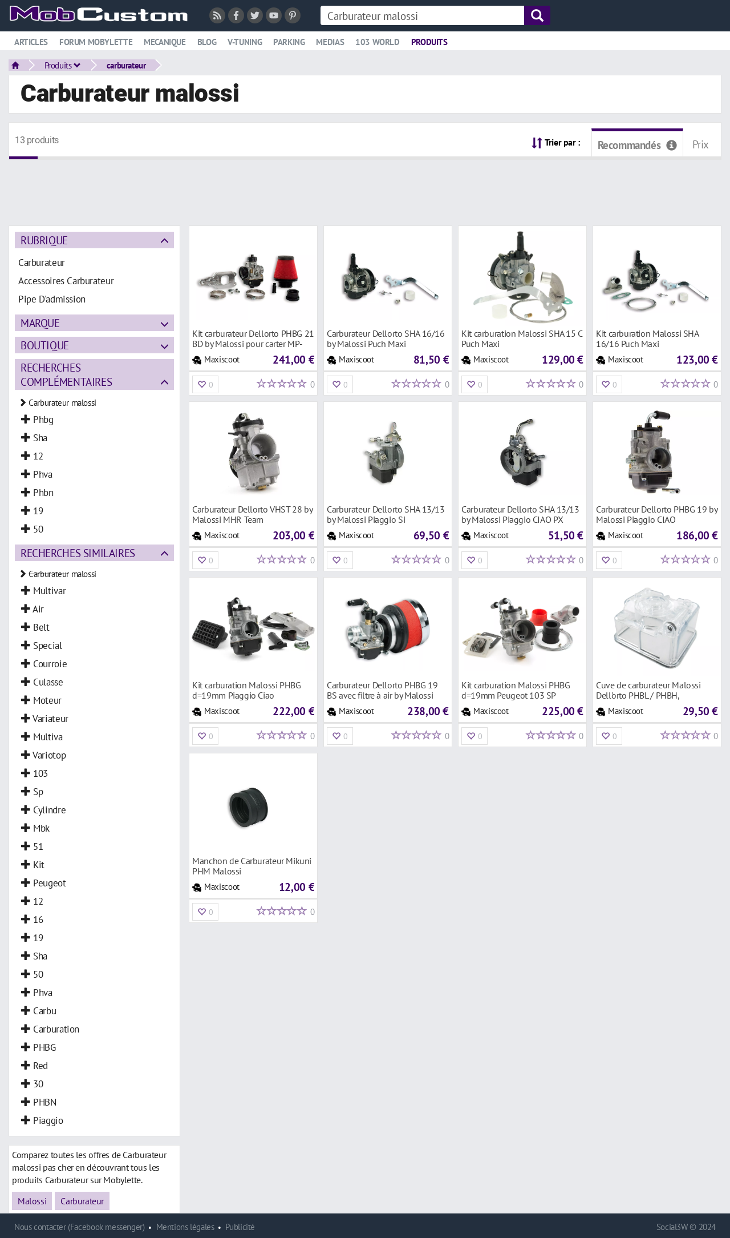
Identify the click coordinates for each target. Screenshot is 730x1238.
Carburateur (82, 1201)
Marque (40, 323)
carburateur (126, 65)
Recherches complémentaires (66, 374)
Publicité (240, 1227)
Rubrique (44, 240)
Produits (429, 42)
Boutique (45, 345)
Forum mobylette (95, 42)
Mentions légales (185, 1227)
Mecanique (165, 42)
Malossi (32, 1201)
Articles (31, 42)
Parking (289, 42)
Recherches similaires (78, 553)
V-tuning (245, 42)
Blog (206, 42)
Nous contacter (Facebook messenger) (79, 1227)
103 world (377, 42)
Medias (330, 42)
